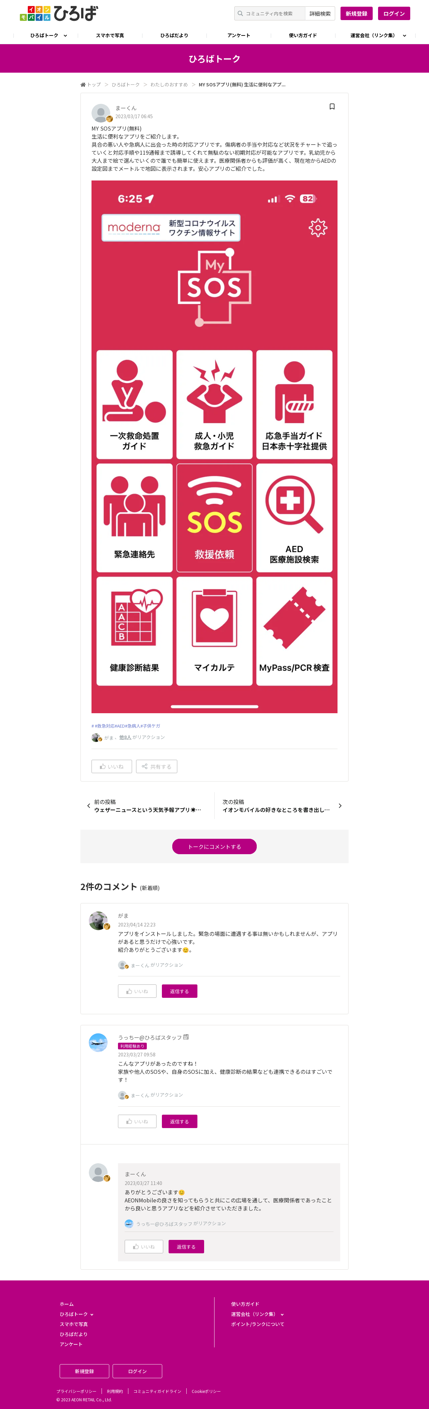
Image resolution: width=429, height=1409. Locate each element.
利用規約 (115, 1391)
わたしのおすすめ (169, 84)
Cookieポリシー (206, 1391)
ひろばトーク (126, 84)
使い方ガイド (303, 35)
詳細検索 (320, 13)
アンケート (238, 35)
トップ (94, 84)
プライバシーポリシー (76, 1391)
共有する (157, 766)
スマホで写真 (110, 35)
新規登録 (356, 13)
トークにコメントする (214, 846)
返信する (179, 991)
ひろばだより (174, 35)
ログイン (394, 13)
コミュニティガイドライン (157, 1391)
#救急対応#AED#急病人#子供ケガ (127, 726)
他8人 (125, 737)
